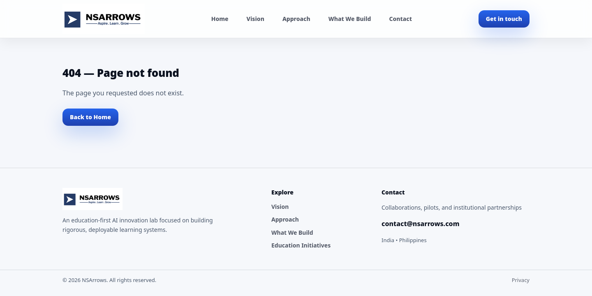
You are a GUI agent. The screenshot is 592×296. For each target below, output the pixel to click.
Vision (255, 19)
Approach (296, 19)
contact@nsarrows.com (420, 223)
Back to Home (90, 117)
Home (220, 19)
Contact (400, 19)
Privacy (521, 280)
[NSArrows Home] (103, 19)
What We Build (349, 19)
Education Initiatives (301, 245)
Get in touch (504, 19)
